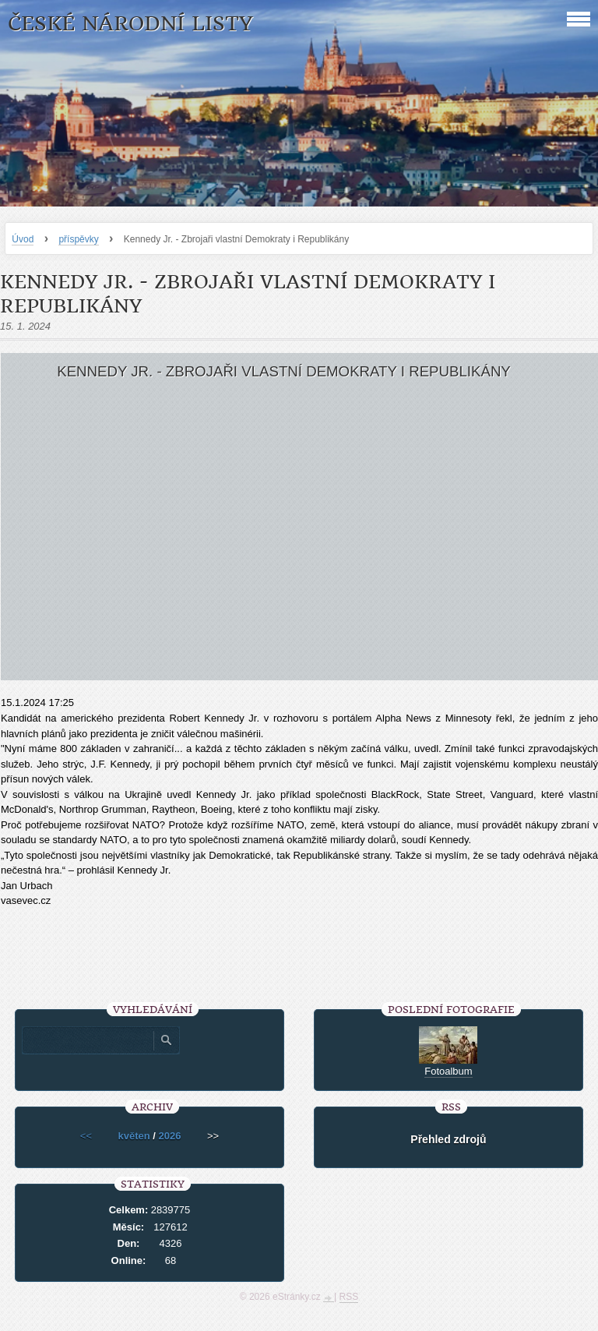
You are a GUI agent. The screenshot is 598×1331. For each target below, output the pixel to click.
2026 (170, 1136)
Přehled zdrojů (448, 1139)
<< (86, 1136)
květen (134, 1136)
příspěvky (78, 239)
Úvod (22, 239)
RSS (349, 1296)
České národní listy (130, 24)
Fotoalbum (448, 1071)
